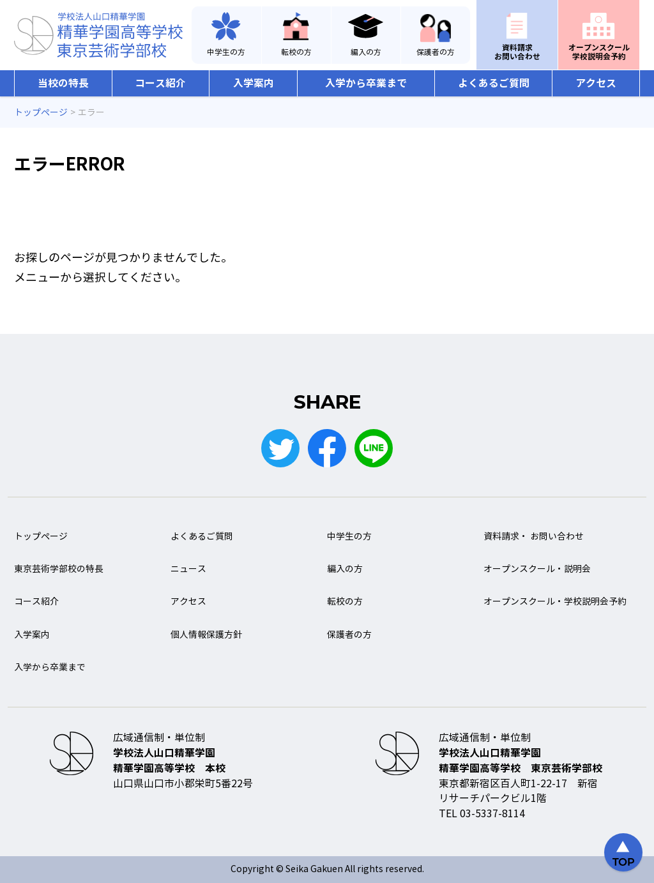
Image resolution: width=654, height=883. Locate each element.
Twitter (280, 448)
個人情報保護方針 (206, 635)
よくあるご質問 (493, 83)
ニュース (188, 569)
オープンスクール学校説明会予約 (599, 52)
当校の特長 (63, 83)
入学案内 (253, 83)
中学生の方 (226, 52)
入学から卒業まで (366, 83)
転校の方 (296, 52)
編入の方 (366, 52)
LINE (373, 448)
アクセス (595, 83)
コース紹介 (160, 83)
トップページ (41, 536)
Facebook (327, 448)
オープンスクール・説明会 (537, 569)
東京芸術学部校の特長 (58, 569)
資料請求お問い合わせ (517, 52)
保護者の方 (435, 52)
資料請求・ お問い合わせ (533, 536)
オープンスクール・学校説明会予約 (555, 601)
